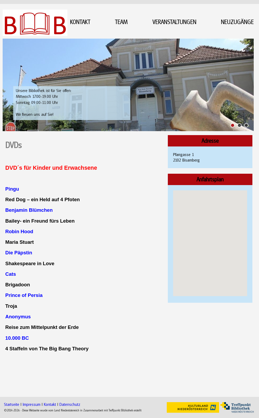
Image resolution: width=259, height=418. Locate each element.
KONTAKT (80, 21)
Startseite (11, 404)
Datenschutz (69, 404)
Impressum (31, 404)
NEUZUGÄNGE (237, 21)
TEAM (121, 21)
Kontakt (50, 404)
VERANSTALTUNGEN (174, 21)
